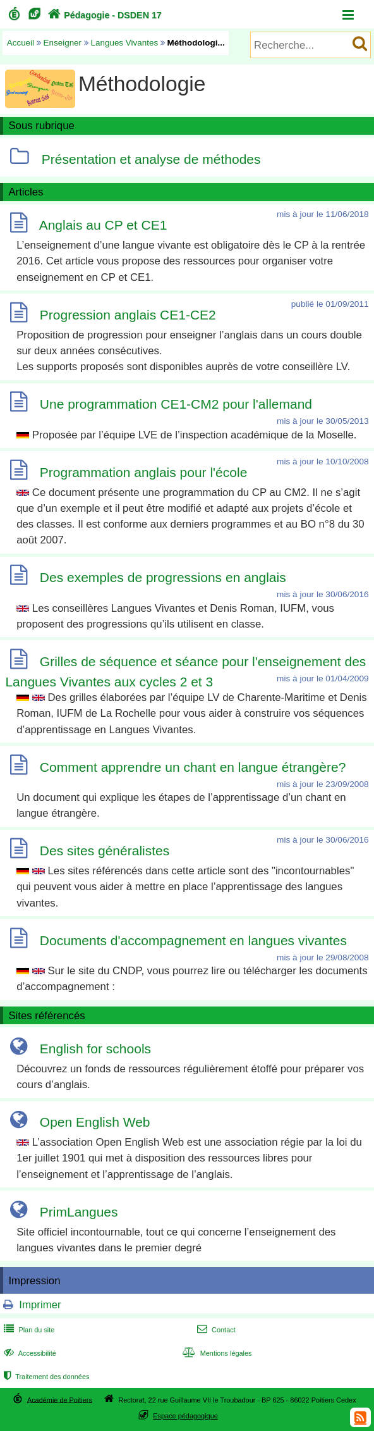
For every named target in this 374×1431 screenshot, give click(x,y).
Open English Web (95, 1122)
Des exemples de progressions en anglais (163, 577)
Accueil (20, 42)
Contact (215, 1330)
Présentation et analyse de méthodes (151, 159)
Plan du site (27, 1330)
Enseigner (63, 42)
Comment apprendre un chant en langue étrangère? (193, 767)
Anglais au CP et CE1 (103, 225)
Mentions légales (215, 1353)
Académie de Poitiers (59, 1399)
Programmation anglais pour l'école (144, 472)
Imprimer (40, 1305)
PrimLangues (79, 1212)
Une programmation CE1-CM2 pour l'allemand (176, 404)
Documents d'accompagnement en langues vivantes (193, 940)
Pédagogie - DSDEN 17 (103, 15)
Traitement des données (45, 1376)
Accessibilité (28, 1353)
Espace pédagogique (185, 1416)
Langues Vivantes (125, 42)
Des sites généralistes (104, 850)
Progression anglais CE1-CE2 (128, 314)
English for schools (95, 1048)
